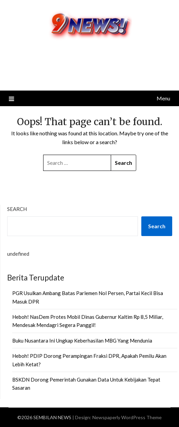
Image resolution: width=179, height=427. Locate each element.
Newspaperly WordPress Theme (127, 417)
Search (17, 209)
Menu (163, 98)
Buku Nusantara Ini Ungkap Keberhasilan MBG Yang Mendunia (82, 340)
